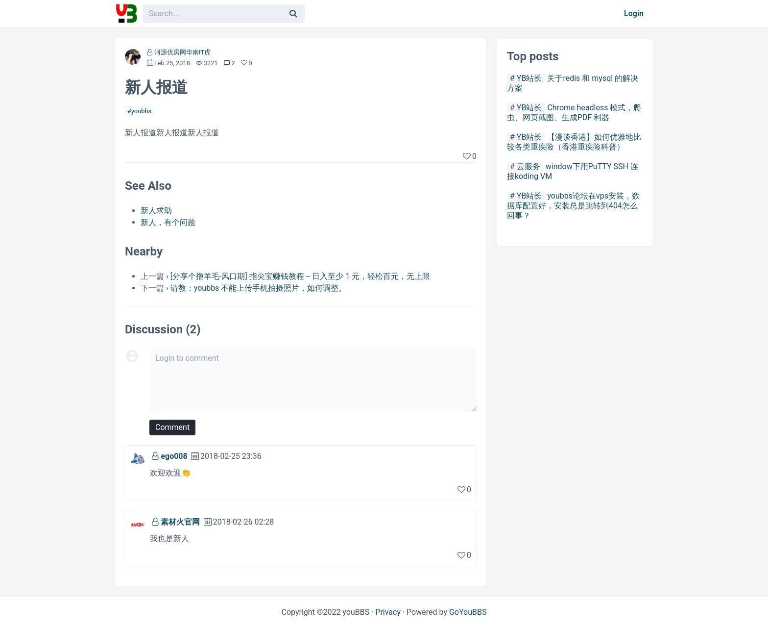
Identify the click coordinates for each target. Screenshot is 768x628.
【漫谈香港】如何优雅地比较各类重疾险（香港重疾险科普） (574, 141)
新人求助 (156, 210)
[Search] (293, 13)
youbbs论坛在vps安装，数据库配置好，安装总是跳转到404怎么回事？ (573, 205)
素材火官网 (180, 522)
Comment (172, 427)
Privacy (388, 612)
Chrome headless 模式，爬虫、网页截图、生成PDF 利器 (574, 112)
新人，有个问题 (168, 222)
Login (634, 13)
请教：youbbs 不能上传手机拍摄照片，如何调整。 (258, 288)
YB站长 (529, 78)
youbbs (141, 111)
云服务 (528, 166)
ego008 (174, 456)
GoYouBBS (468, 612)
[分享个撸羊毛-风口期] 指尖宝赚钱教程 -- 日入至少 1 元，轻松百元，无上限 (300, 276)
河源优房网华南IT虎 (182, 52)
